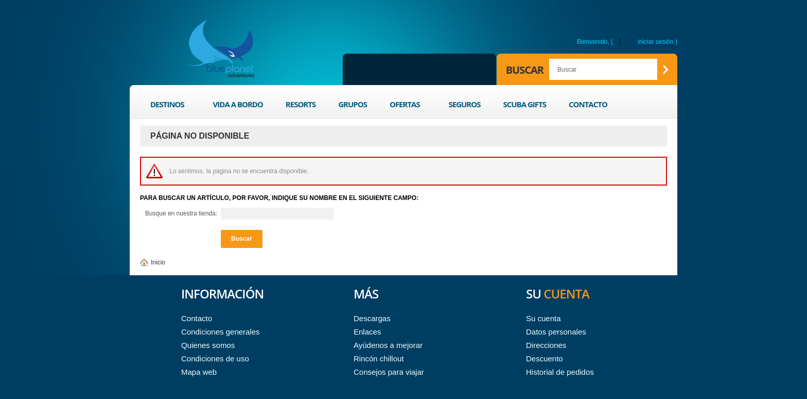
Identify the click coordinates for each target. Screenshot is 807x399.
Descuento (544, 358)
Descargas (372, 318)
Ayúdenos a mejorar (388, 345)
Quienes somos (208, 345)
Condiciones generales (220, 331)
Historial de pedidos (560, 372)
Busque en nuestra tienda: (181, 213)
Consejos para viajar (389, 372)
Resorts (300, 104)
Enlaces (367, 331)
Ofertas (405, 106)
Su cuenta (543, 318)
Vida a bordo (238, 104)
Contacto (588, 104)
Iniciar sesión (655, 41)
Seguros (464, 104)
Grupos (352, 104)
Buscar (524, 70)
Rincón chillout (379, 358)
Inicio (158, 262)
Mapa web (199, 372)
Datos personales (556, 331)
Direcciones (546, 345)
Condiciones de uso (215, 358)
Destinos (168, 106)
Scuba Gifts (524, 104)
